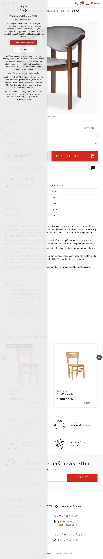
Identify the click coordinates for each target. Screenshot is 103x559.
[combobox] (64, 135)
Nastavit (23, 49)
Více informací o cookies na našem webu (23, 73)
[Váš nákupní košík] (82, 3)
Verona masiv (65, 394)
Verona (13, 394)
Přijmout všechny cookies (23, 43)
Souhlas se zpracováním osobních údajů (25, 484)
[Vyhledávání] (76, 3)
